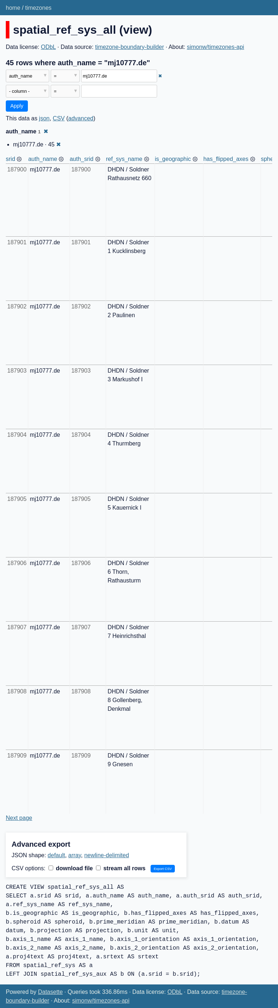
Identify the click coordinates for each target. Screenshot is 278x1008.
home (13, 8)
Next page (19, 818)
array (74, 855)
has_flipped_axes (226, 159)
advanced (80, 118)
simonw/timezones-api (215, 47)
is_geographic (173, 159)
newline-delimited (106, 855)
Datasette (50, 992)
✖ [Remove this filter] (160, 76)
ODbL (48, 47)
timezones (38, 8)
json (44, 118)
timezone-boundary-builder (129, 47)
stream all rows (121, 868)
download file (71, 868)
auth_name (42, 159)
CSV (59, 118)
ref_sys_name (124, 159)
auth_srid (81, 159)
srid (10, 159)
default (56, 855)
